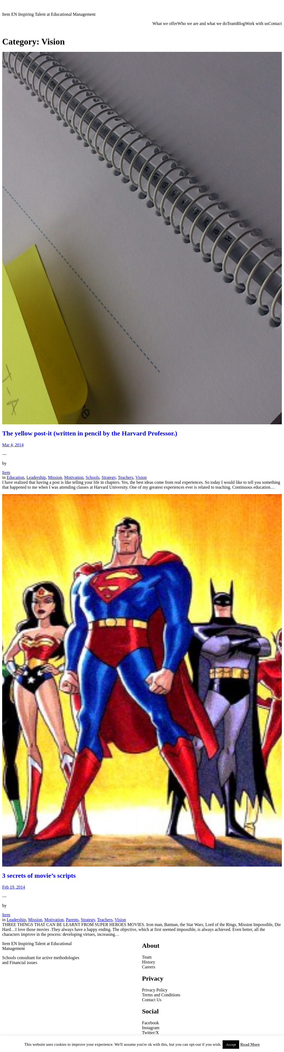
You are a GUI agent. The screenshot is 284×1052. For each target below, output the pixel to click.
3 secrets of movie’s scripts (39, 875)
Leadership (36, 477)
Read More (250, 1044)
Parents (72, 919)
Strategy (109, 477)
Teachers (125, 477)
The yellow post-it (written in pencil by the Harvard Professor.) (89, 433)
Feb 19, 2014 (13, 887)
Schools (92, 477)
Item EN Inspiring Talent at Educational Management (48, 14)
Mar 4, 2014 (13, 445)
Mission (55, 477)
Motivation (73, 477)
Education (15, 477)
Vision (141, 477)
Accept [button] (231, 1044)
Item (6, 472)
